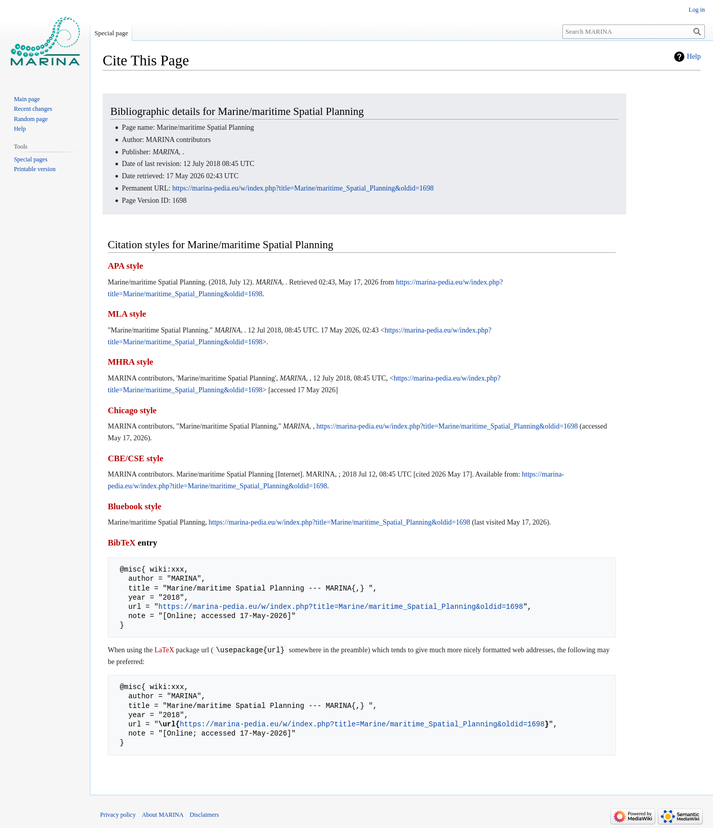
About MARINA (163, 815)
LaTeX (164, 650)
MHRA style (130, 362)
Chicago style (132, 410)
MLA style (127, 314)
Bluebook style (134, 506)
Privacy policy (118, 815)
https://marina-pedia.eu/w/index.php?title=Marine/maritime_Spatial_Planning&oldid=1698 (303, 188)
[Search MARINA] (633, 32)
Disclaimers (204, 815)
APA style (125, 266)
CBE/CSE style (135, 458)
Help (694, 56)
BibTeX (121, 543)
